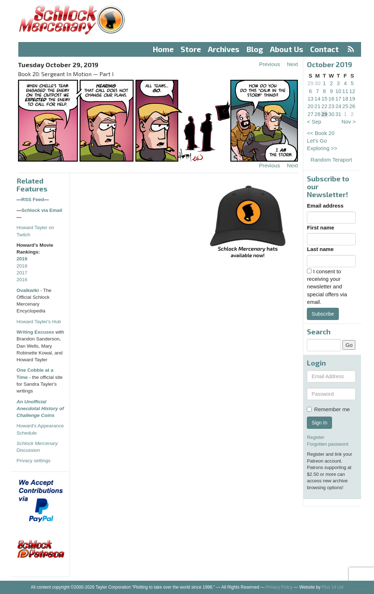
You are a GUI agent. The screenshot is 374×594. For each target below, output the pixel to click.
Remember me (328, 409)
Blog (255, 49)
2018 (22, 266)
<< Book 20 (321, 133)
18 (345, 99)
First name (320, 227)
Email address (325, 206)
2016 (22, 279)
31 (338, 114)
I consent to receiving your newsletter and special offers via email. (327, 286)
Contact (324, 49)
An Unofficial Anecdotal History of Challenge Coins (40, 408)
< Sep (314, 122)
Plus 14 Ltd (332, 587)
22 (324, 106)
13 (311, 99)
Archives (223, 49)
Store (191, 49)
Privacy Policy (279, 587)
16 (331, 99)
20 (311, 106)
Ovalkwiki (28, 290)
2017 (22, 272)
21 (317, 106)
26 (352, 106)
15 (324, 99)
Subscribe (323, 314)
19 (352, 99)
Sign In (319, 423)
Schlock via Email (42, 210)
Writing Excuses (35, 332)
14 (317, 99)
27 (311, 114)
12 (352, 91)
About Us (286, 49)
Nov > (348, 122)
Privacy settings (34, 460)
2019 (22, 258)
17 (338, 99)
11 (345, 91)
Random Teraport (331, 160)
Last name (320, 249)
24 (338, 106)
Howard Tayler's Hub (39, 321)
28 (317, 114)
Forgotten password (327, 444)
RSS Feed (33, 199)
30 (317, 83)
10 (338, 91)
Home (163, 49)
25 (345, 106)
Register (315, 437)
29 (311, 83)
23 (331, 106)
